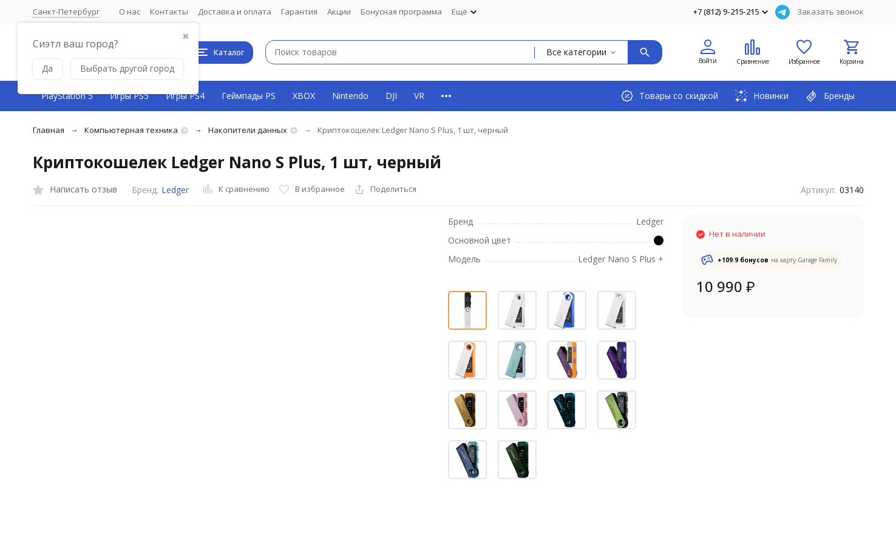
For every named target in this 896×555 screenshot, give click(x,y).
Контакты (169, 11)
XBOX (304, 95)
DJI (391, 95)
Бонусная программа (401, 11)
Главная (48, 129)
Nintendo (350, 95)
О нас (129, 11)
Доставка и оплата (234, 11)
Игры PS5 (129, 95)
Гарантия (299, 11)
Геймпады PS (249, 95)
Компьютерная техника (131, 129)
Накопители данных (247, 129)
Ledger (175, 190)
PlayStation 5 (67, 95)
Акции (339, 11)
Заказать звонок (830, 11)
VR (419, 95)
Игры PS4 (185, 95)
